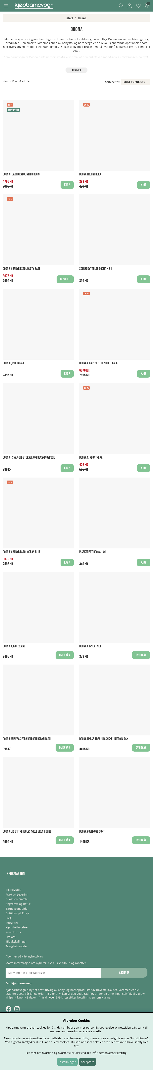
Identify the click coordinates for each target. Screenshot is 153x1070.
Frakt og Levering (17, 894)
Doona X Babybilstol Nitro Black (98, 363)
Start (70, 18)
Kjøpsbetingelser (17, 927)
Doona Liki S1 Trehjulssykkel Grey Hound (27, 831)
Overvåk (64, 655)
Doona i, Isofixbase (14, 363)
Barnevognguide (16, 908)
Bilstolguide (13, 890)
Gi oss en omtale (17, 899)
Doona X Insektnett (91, 646)
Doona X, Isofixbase (14, 646)
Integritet (12, 923)
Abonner (124, 973)
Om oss (11, 937)
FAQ (8, 918)
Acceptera (87, 1062)
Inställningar (67, 1062)
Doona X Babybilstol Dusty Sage (21, 269)
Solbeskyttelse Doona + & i (95, 269)
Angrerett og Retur (18, 904)
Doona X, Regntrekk (90, 457)
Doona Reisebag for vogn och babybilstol (27, 739)
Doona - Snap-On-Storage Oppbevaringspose (29, 457)
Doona (82, 18)
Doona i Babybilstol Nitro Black (21, 174)
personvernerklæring (112, 1053)
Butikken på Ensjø (17, 913)
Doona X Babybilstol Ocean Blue (21, 552)
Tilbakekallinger (16, 941)
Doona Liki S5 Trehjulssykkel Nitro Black (103, 739)
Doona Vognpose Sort (92, 831)
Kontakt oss (13, 932)
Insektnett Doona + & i (92, 552)
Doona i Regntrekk (90, 174)
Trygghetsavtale (16, 946)
